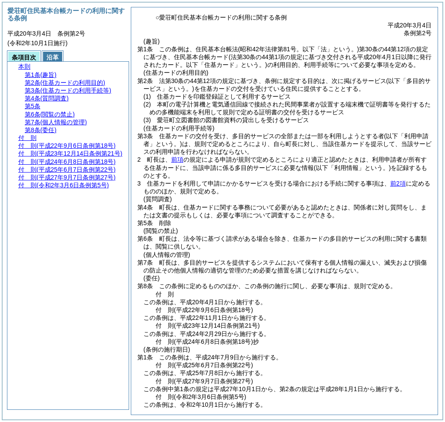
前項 (177, 159)
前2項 (398, 183)
